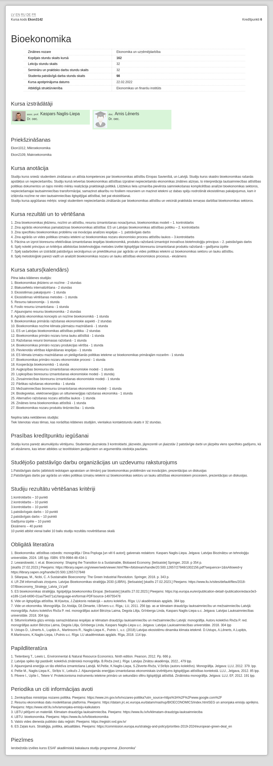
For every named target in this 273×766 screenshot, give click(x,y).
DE (28, 15)
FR (34, 15)
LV (13, 15)
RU (23, 15)
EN (17, 15)
